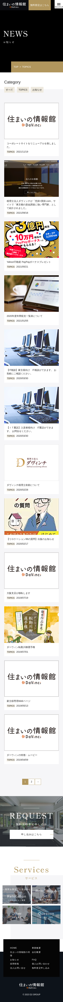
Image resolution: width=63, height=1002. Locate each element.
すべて (9, 89)
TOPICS (23, 89)
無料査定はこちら (39, 5)
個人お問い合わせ (41, 964)
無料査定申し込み (41, 968)
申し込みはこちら (31, 834)
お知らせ (37, 89)
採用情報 (14, 964)
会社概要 (36, 952)
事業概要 (36, 948)
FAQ (34, 960)
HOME (13, 948)
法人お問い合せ (18, 968)
